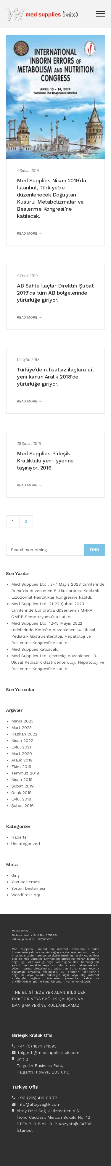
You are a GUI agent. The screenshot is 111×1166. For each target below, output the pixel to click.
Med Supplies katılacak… (36, 649)
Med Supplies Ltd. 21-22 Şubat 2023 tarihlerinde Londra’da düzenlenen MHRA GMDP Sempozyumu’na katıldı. (51, 610)
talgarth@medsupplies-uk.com (48, 1052)
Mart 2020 (21, 753)
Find (94, 550)
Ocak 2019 (21, 792)
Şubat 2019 (22, 786)
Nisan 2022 (22, 740)
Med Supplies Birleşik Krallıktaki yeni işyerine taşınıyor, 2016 (45, 460)
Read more (27, 233)
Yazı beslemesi (25, 881)
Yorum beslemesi (28, 888)
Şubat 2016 (22, 805)
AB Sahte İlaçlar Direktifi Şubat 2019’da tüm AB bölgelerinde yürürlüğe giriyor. (55, 292)
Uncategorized (25, 843)
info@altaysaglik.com (39, 1104)
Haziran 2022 (24, 734)
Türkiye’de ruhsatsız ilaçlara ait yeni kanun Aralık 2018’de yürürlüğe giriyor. (55, 376)
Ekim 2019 (21, 766)
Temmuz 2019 (25, 773)
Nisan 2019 (22, 779)
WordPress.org (25, 894)
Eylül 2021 (21, 747)
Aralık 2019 (22, 760)
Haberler (19, 837)
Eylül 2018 (21, 799)
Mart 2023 (21, 727)
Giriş (15, 875)
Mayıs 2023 (22, 721)
